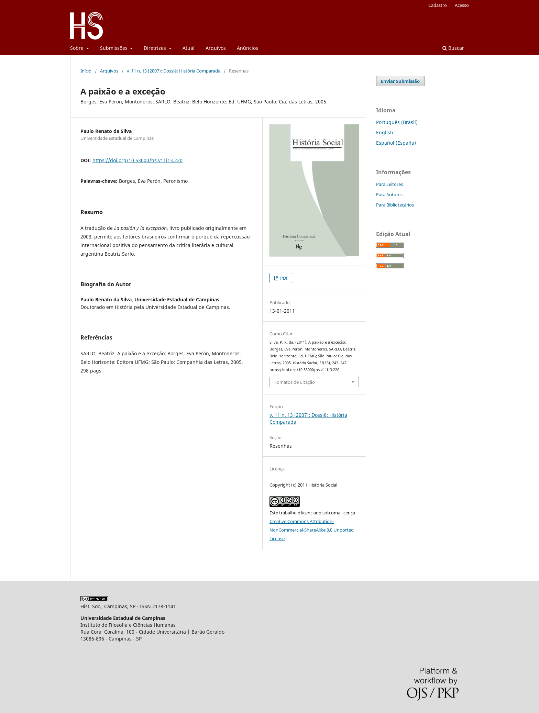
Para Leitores (389, 184)
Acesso (462, 5)
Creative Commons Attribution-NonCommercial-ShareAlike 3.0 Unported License (312, 530)
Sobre (77, 48)
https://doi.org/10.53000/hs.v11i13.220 (137, 160)
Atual (189, 48)
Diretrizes (155, 48)
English (384, 132)
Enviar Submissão (400, 81)
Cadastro (437, 5)
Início (85, 71)
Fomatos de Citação (294, 382)
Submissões (114, 48)
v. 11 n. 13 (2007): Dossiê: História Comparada (173, 71)
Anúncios (247, 48)
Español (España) (396, 143)
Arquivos (216, 48)
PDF (283, 278)
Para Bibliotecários (395, 205)
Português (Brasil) (397, 122)
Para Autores (389, 194)
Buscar (453, 48)
